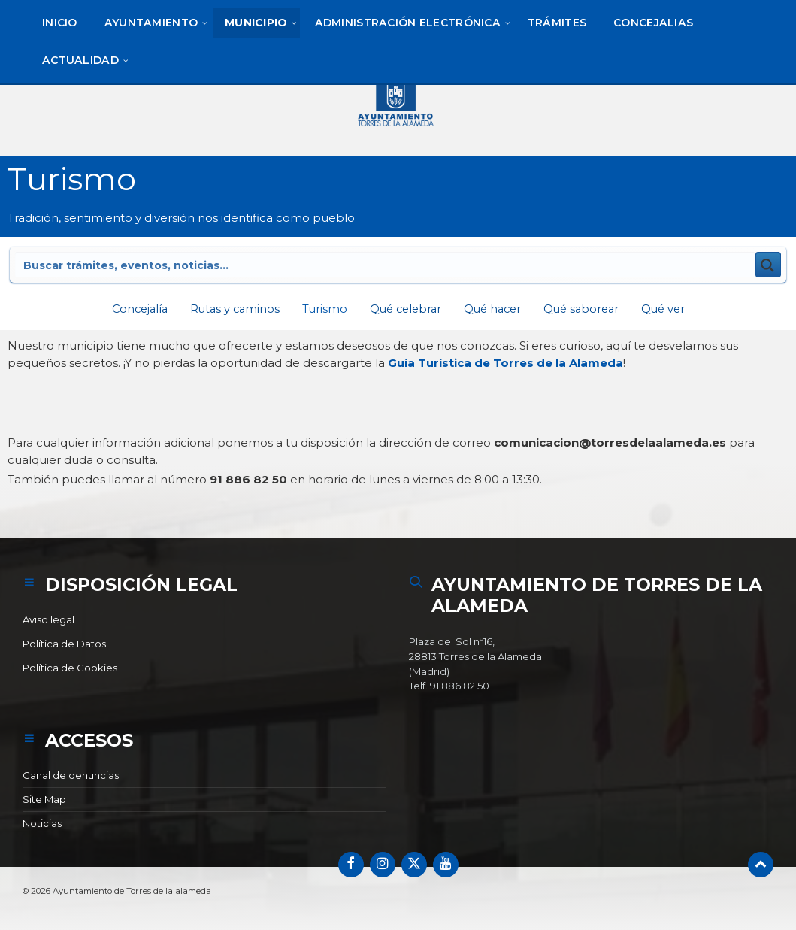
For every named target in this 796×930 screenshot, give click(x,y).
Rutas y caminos (229, 308)
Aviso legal (48, 619)
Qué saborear (587, 308)
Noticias (42, 823)
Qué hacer (495, 308)
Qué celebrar (404, 308)
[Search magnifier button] (768, 264)
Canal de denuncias (71, 775)
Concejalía (130, 308)
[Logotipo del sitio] (398, 101)
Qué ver (672, 308)
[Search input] (211, 264)
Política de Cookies (70, 668)
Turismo (321, 308)
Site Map (44, 799)
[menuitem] (59, 23)
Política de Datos (64, 644)
